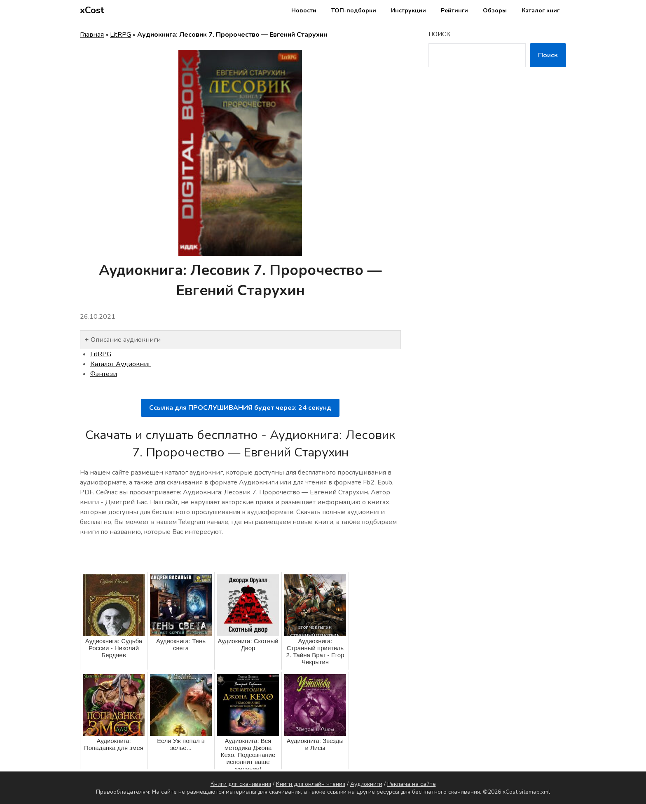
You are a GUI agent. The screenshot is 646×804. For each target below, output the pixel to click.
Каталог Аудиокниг (120, 364)
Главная (92, 34)
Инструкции (408, 10)
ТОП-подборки (353, 10)
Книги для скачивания (241, 784)
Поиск (439, 34)
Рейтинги (454, 10)
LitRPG (120, 34)
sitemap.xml (534, 792)
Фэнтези (103, 373)
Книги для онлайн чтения (310, 784)
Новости (303, 10)
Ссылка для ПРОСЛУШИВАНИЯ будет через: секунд (240, 407)
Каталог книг (540, 10)
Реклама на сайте (411, 784)
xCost (92, 10)
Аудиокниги (366, 784)
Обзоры (495, 10)
